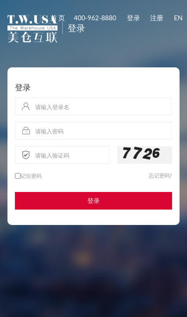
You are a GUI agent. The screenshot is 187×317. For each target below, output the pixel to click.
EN (178, 18)
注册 (156, 18)
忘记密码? (160, 175)
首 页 (57, 18)
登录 (133, 18)
